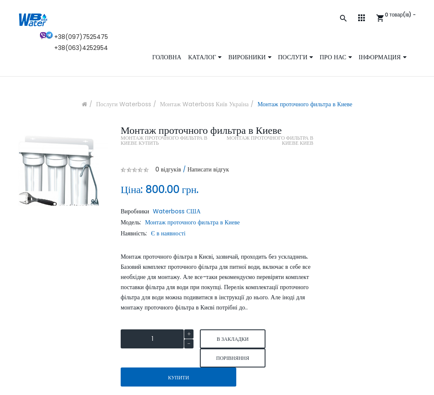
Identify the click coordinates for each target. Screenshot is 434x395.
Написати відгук (208, 169)
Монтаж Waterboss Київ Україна (204, 104)
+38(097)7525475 (81, 37)
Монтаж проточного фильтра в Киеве (304, 104)
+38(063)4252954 (81, 48)
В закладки (233, 339)
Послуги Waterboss (123, 104)
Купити (178, 377)
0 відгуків (168, 169)
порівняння (232, 358)
